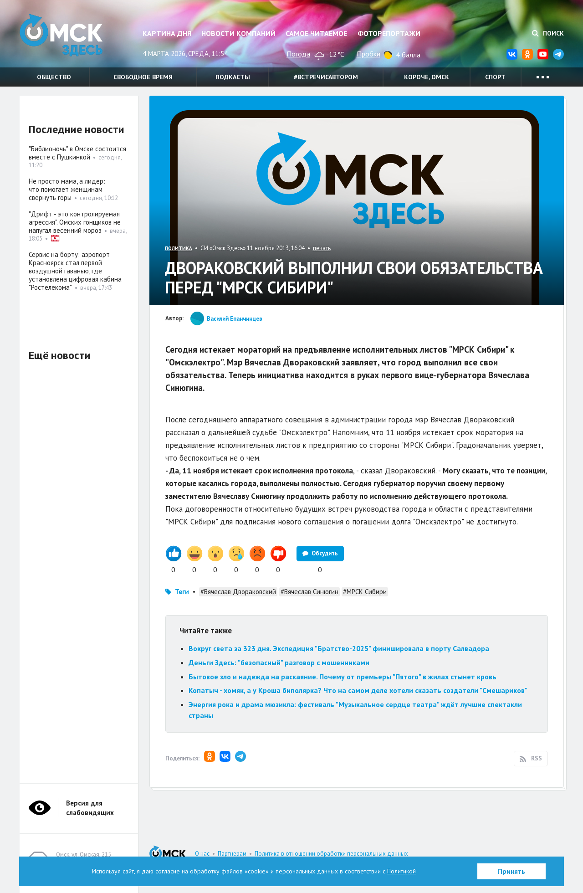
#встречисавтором (326, 77)
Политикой (401, 871)
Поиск (548, 33)
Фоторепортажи (389, 33)
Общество (54, 77)
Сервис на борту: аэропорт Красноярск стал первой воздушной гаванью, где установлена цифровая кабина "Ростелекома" (75, 271)
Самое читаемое (316, 33)
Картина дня (167, 33)
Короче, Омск (426, 77)
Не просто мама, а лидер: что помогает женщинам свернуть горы (67, 189)
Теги (182, 591)
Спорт (495, 77)
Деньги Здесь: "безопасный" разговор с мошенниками (279, 662)
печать (322, 248)
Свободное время (143, 77)
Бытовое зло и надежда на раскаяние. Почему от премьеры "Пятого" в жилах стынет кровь (342, 676)
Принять (511, 871)
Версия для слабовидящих (90, 808)
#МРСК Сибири (365, 591)
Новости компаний (238, 33)
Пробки (368, 53)
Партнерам (232, 853)
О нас (202, 853)
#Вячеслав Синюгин (309, 591)
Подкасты (232, 77)
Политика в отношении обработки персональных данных (331, 853)
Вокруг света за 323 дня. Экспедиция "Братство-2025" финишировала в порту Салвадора (339, 648)
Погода (298, 53)
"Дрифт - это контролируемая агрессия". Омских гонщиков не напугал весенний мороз (75, 222)
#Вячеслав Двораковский (238, 591)
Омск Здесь (65, 37)
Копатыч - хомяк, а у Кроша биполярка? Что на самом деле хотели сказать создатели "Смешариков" (358, 690)
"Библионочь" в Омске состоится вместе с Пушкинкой (77, 152)
